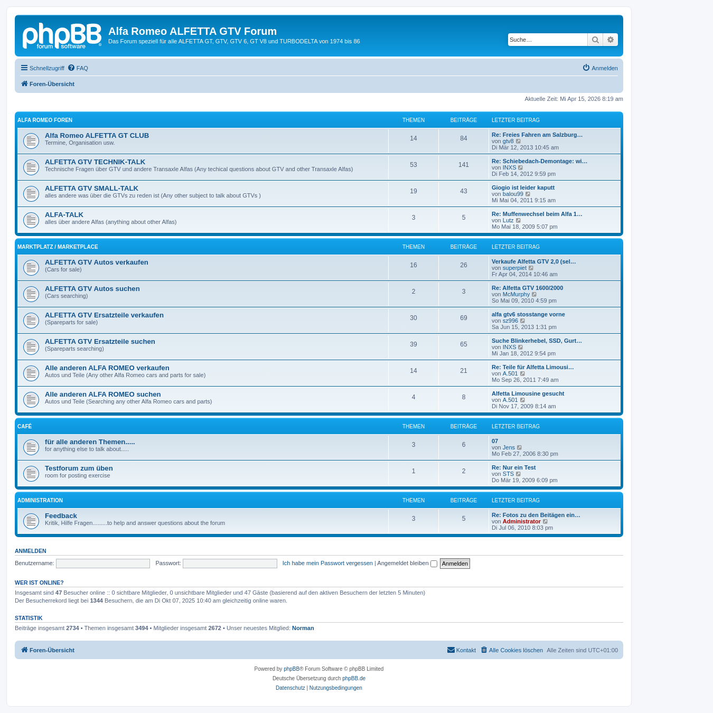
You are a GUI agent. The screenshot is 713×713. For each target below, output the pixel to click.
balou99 (513, 194)
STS (508, 474)
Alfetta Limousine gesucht (528, 393)
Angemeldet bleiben (407, 563)
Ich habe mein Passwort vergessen (328, 563)
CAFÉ (24, 426)
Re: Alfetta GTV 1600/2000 (527, 288)
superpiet (515, 268)
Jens (509, 447)
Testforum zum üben (79, 468)
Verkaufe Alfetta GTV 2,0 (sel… (534, 261)
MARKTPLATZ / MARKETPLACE (57, 247)
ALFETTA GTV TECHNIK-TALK (95, 162)
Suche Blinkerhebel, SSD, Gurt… (537, 340)
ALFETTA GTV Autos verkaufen (96, 262)
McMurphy (516, 294)
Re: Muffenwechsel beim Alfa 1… (537, 214)
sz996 (510, 320)
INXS (510, 167)
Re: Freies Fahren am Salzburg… (537, 135)
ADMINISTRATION (40, 500)
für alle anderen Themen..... (90, 442)
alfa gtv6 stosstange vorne (528, 314)
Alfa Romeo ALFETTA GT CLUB (97, 135)
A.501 (510, 373)
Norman (303, 628)
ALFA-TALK (64, 215)
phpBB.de (353, 678)
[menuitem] (77, 68)
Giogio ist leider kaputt (523, 187)
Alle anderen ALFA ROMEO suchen (103, 394)
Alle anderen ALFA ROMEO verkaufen (107, 368)
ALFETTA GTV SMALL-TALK (91, 188)
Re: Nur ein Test (514, 467)
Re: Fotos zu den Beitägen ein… (536, 515)
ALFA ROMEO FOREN (44, 120)
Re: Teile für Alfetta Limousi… (533, 367)
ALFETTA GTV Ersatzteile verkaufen (104, 315)
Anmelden (30, 551)
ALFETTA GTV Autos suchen (92, 289)
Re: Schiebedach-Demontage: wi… (540, 161)
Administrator (522, 521)
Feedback (61, 516)
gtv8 (508, 141)
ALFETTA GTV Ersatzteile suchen (100, 341)
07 (495, 441)
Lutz (508, 220)
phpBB (291, 669)
